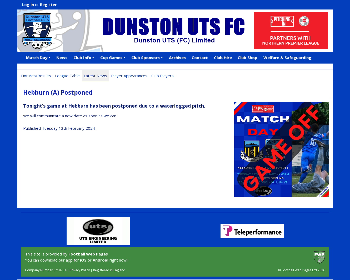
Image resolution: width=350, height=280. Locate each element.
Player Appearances (129, 75)
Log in (28, 4)
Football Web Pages (88, 254)
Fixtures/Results (36, 75)
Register (48, 4)
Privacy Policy (80, 270)
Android (100, 260)
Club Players (162, 75)
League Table (67, 75)
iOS (83, 260)
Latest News (95, 75)
